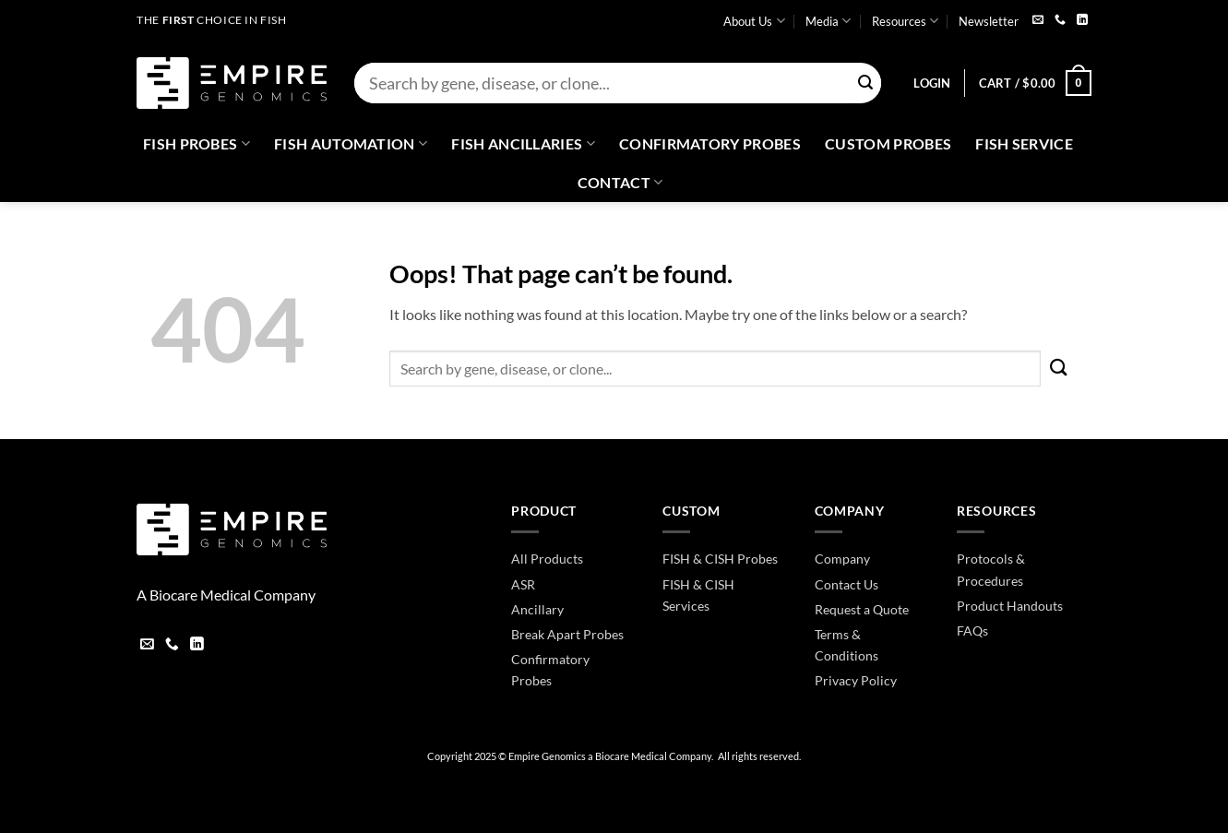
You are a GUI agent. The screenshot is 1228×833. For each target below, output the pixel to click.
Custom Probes (888, 143)
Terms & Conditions (846, 644)
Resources (905, 21)
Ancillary (537, 609)
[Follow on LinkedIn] (1082, 21)
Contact (620, 182)
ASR (523, 584)
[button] (931, 83)
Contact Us (846, 584)
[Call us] (1060, 21)
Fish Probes (196, 144)
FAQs (972, 630)
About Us (753, 21)
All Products (547, 558)
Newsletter (989, 21)
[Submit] (865, 83)
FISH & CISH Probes (720, 558)
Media (828, 21)
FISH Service (1024, 143)
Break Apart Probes (567, 634)
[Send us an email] (1037, 21)
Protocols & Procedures (991, 569)
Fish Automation (350, 144)
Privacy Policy (856, 680)
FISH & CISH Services (698, 595)
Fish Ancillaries (523, 144)
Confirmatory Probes (710, 143)
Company (842, 558)
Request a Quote (862, 609)
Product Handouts (1010, 605)
